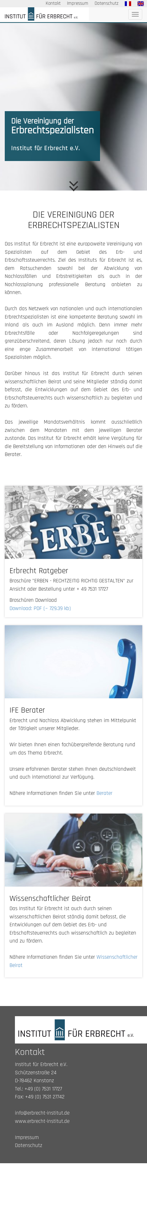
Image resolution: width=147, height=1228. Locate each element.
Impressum (77, 3)
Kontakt (53, 3)
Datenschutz (106, 3)
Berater (104, 793)
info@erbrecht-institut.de (42, 1113)
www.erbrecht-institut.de (42, 1121)
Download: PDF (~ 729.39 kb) (40, 608)
